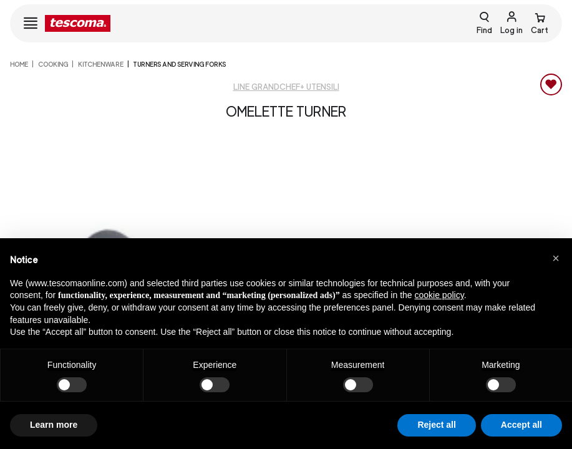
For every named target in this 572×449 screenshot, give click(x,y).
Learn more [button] (53, 425)
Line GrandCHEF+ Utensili (286, 87)
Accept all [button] (521, 425)
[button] (556, 258)
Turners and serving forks (179, 64)
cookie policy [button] (439, 295)
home (19, 64)
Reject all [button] (436, 425)
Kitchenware (101, 64)
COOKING (53, 64)
